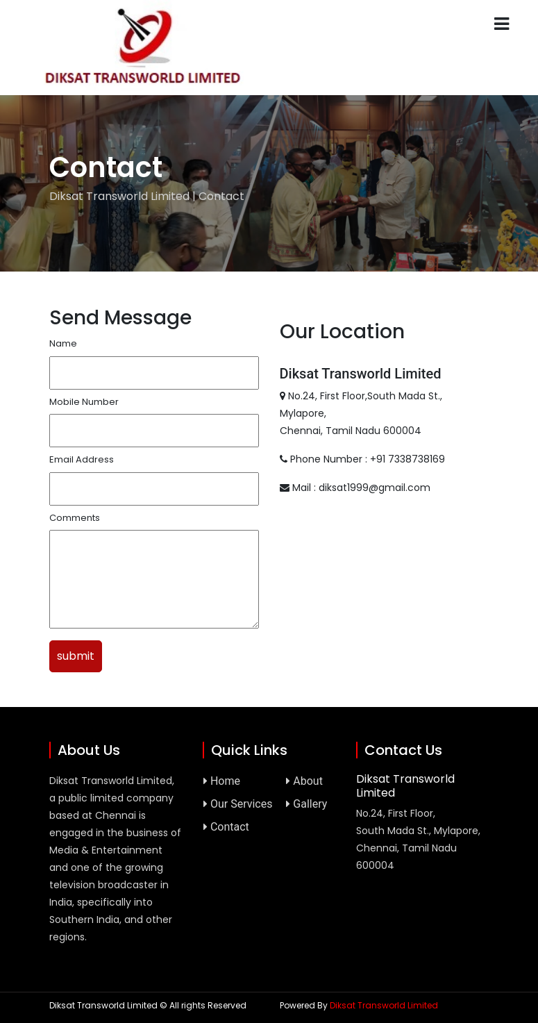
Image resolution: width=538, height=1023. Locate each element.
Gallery (306, 803)
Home (221, 781)
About (304, 781)
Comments (74, 517)
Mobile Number (84, 401)
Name (63, 343)
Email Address (81, 459)
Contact (226, 826)
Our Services (238, 803)
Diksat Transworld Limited (384, 1005)
